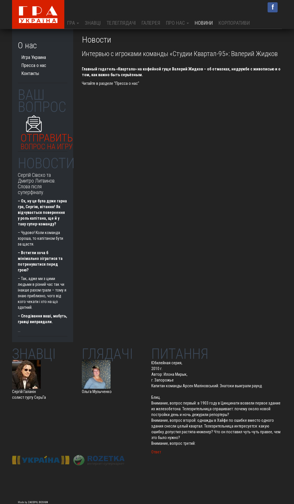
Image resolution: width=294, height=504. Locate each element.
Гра (73, 23)
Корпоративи (234, 23)
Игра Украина (33, 57)
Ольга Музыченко (97, 391)
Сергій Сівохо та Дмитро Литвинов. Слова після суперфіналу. (37, 183)
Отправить (47, 140)
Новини (204, 23)
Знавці (93, 23)
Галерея (151, 23)
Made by (33, 502)
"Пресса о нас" (126, 83)
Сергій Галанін (24, 391)
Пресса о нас (33, 65)
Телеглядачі (121, 23)
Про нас (177, 23)
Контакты (30, 73)
